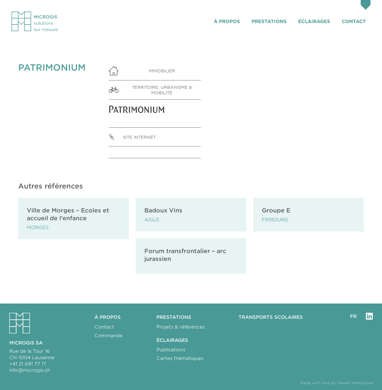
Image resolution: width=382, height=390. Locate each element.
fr (353, 316)
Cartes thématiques (179, 358)
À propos (227, 21)
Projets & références (180, 326)
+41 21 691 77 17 (27, 363)
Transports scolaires (271, 317)
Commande (108, 335)
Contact (354, 21)
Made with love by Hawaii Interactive (336, 382)
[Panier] (365, 6)
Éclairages (314, 21)
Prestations (269, 21)
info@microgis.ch (29, 370)
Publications (170, 349)
